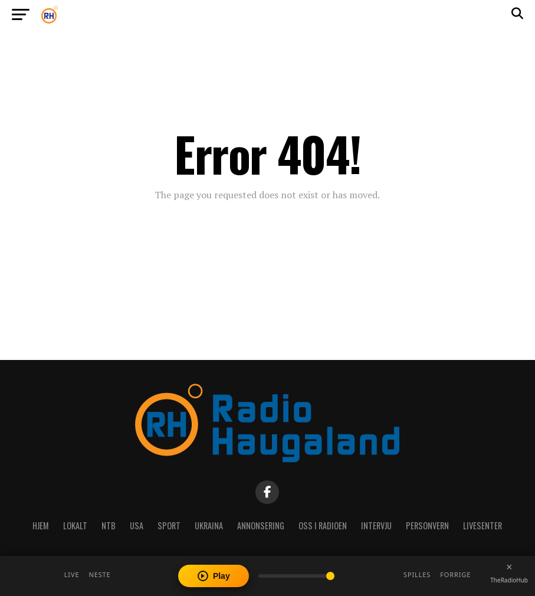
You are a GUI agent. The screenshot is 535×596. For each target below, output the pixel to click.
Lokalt (75, 525)
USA (136, 525)
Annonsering (260, 525)
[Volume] (296, 576)
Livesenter (482, 525)
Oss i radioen (322, 525)
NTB (108, 525)
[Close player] (509, 567)
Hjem (40, 525)
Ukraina (209, 525)
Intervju (376, 525)
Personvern (427, 525)
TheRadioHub (509, 580)
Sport (168, 525)
